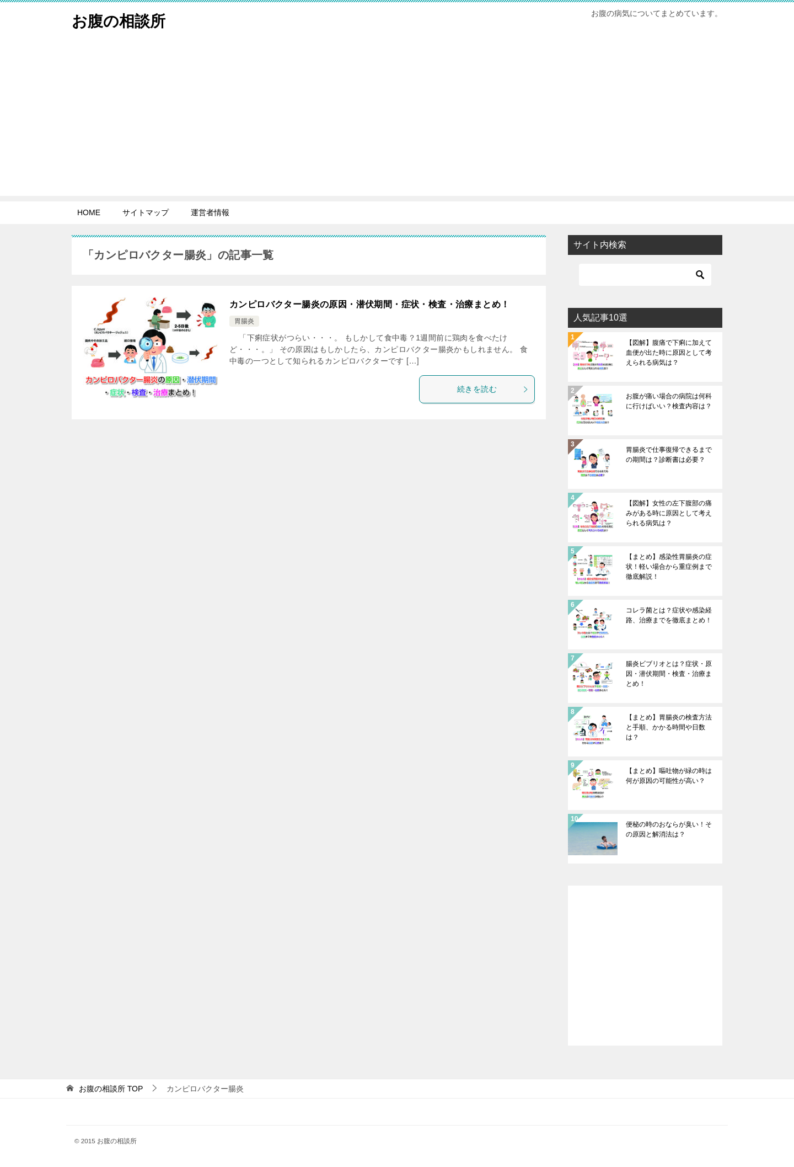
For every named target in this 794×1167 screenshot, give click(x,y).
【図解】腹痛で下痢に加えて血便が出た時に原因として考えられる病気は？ (669, 352)
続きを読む (493, 389)
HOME (88, 212)
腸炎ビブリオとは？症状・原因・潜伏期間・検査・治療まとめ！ (669, 674)
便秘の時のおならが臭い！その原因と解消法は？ (669, 829)
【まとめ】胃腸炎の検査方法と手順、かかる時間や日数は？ (669, 727)
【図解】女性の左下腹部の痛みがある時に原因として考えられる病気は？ (669, 513)
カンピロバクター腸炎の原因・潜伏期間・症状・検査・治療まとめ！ (369, 304)
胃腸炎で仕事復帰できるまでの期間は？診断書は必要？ (669, 454)
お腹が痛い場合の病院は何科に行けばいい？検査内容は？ (669, 401)
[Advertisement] (397, 118)
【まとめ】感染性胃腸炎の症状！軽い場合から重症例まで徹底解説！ (669, 566)
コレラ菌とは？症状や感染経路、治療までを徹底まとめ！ (669, 615)
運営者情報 (210, 212)
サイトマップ (145, 212)
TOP (111, 1088)
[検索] (645, 275)
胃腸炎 (244, 321)
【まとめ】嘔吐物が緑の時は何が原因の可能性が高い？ (669, 776)
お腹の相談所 (122, 19)
